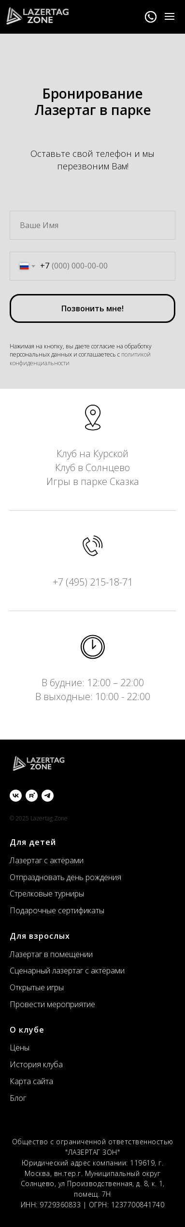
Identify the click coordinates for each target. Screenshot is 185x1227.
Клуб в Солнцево (92, 467)
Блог (18, 1098)
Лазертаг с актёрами (47, 860)
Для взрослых (40, 936)
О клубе (27, 1029)
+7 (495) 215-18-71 (93, 581)
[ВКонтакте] (16, 796)
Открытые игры (37, 987)
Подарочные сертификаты (57, 910)
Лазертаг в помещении (51, 954)
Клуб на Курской (92, 453)
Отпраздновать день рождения (65, 877)
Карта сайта (31, 1081)
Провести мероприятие (52, 1004)
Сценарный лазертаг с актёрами (67, 970)
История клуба (36, 1064)
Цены (19, 1047)
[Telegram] (48, 796)
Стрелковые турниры (47, 893)
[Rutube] (32, 796)
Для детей (33, 842)
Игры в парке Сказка (92, 481)
